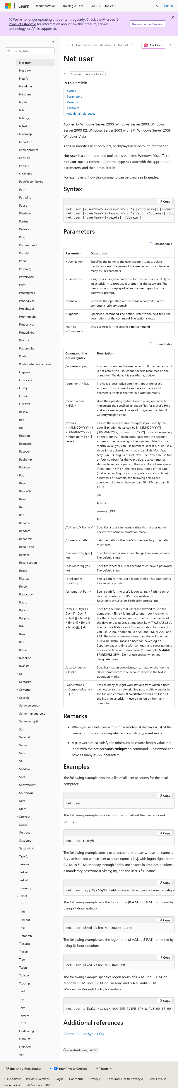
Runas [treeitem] (23, 650)
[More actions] (171, 45)
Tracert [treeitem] (23, 951)
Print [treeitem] (22, 285)
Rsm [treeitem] (22, 634)
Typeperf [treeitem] (25, 1015)
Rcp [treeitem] (21, 420)
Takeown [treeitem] (25, 864)
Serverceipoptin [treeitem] (29, 705)
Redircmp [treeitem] (25, 459)
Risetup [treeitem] (24, 578)
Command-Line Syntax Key (83, 1033)
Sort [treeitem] (22, 801)
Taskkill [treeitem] (23, 872)
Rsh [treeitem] (21, 626)
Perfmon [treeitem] (24, 229)
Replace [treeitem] (24, 555)
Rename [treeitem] (24, 523)
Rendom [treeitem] (24, 531)
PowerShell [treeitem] (26, 277)
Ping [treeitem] (22, 237)
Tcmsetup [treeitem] (25, 888)
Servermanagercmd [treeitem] (32, 713)
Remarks (72, 102)
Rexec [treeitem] (23, 570)
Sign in (168, 5)
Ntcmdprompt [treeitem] (28, 150)
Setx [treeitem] (22, 753)
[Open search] (157, 6)
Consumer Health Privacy (123, 1079)
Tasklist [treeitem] (23, 880)
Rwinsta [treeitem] (24, 666)
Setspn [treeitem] (23, 745)
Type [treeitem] (22, 1007)
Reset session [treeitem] (28, 562)
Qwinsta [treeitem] (24, 404)
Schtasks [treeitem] (25, 682)
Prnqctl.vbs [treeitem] (26, 332)
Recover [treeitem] (24, 451)
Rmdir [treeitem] (23, 586)
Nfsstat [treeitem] (24, 102)
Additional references (81, 113)
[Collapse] (53, 42)
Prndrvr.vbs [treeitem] (26, 301)
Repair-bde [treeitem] (26, 547)
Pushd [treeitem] (23, 356)
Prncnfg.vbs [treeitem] (27, 293)
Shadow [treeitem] (24, 769)
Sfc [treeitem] (21, 761)
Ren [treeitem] (21, 515)
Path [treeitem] (22, 189)
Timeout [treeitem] (24, 920)
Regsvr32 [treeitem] (25, 491)
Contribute (76, 1079)
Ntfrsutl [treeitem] (24, 166)
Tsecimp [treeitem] (24, 983)
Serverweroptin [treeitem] (29, 721)
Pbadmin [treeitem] (25, 213)
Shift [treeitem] (22, 777)
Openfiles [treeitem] (25, 174)
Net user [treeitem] (25, 62)
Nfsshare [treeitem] (25, 94)
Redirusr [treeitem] (24, 467)
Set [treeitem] (21, 729)
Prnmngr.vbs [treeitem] (27, 316)
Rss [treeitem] (21, 642)
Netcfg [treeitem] (23, 78)
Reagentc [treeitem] (25, 443)
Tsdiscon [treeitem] (25, 975)
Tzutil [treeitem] (22, 1023)
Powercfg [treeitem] (25, 269)
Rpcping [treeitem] (24, 618)
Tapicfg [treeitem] (23, 856)
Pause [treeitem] (23, 205)
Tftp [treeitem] (21, 904)
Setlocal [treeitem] (24, 737)
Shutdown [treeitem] (26, 793)
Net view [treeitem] (25, 70)
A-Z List (123, 45)
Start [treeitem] (22, 809)
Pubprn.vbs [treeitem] (26, 348)
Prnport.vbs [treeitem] (27, 324)
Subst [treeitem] (23, 824)
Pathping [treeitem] (25, 197)
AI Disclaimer (12, 1079)
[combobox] (30, 50)
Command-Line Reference (93, 45)
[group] (119, 214)
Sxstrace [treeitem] (24, 832)
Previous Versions (38, 1079)
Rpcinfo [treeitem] (24, 610)
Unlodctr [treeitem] (25, 1047)
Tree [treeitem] (22, 959)
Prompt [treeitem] (24, 340)
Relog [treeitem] (23, 499)
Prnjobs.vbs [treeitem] (26, 308)
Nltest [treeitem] (23, 126)
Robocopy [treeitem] (26, 594)
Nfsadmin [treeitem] (25, 86)
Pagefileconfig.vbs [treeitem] (31, 181)
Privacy (93, 1079)
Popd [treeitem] (22, 261)
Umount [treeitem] (24, 1039)
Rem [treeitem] (22, 507)
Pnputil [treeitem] (24, 253)
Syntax (71, 91)
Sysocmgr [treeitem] (26, 840)
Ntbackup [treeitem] (25, 142)
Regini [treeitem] (23, 483)
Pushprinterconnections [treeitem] (35, 364)
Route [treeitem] (23, 602)
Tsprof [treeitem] (23, 999)
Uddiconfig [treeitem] (26, 1031)
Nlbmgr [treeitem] (24, 118)
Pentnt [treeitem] (23, 221)
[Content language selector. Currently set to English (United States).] (23, 1068)
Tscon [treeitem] (23, 967)
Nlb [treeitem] (21, 110)
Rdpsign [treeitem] (24, 435)
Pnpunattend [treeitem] (28, 245)
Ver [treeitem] (21, 1055)
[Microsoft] (8, 6)
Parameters (74, 96)
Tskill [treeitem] (22, 991)
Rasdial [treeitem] (23, 412)
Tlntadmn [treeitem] (25, 936)
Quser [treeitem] (23, 396)
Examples (73, 108)
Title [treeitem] (22, 928)
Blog (58, 1079)
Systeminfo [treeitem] (26, 848)
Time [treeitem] (22, 912)
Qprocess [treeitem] (25, 380)
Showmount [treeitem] (27, 785)
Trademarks (11, 1085)
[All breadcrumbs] (67, 45)
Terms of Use (157, 1079)
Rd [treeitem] (21, 428)
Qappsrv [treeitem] (25, 372)
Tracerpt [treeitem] (24, 943)
